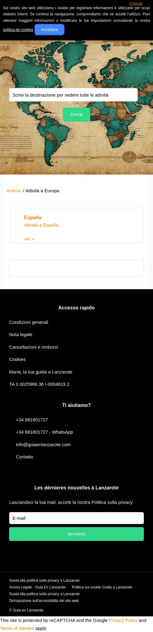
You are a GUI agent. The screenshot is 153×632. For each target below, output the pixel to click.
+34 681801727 (32, 419)
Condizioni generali (28, 322)
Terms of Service (17, 628)
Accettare (49, 29)
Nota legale (20, 334)
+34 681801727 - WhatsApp (44, 432)
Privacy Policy (123, 620)
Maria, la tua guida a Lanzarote (40, 371)
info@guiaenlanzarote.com (43, 444)
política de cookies (18, 30)
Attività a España (41, 225)
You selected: (73, 95)
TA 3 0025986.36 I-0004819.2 (39, 384)
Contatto (24, 456)
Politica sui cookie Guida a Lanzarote (102, 587)
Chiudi (135, 3)
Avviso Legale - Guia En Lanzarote (37, 587)
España (33, 217)
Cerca (76, 114)
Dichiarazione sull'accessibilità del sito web (44, 601)
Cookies (17, 359)
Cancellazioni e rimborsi (33, 347)
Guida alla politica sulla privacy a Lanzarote (44, 580)
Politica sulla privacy (112, 502)
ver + (29, 238)
